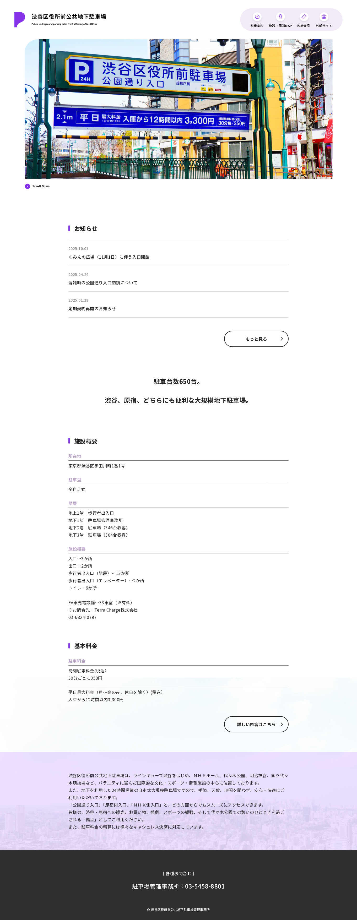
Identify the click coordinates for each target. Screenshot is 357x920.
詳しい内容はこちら (257, 724)
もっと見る (257, 339)
